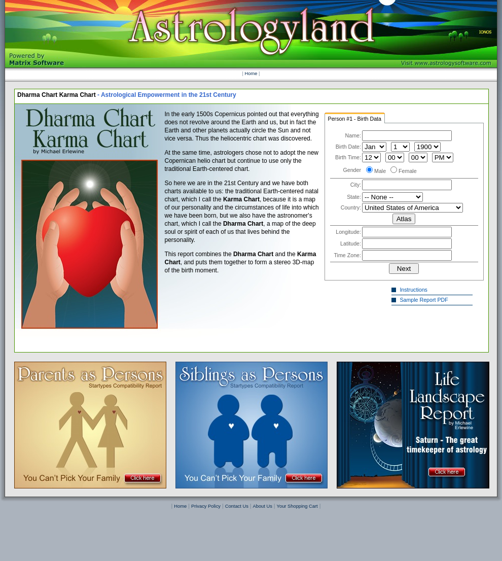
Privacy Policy (206, 506)
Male (380, 171)
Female (408, 171)
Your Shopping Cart (297, 506)
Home (251, 73)
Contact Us (236, 506)
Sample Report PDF (425, 300)
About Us (262, 506)
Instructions (415, 290)
